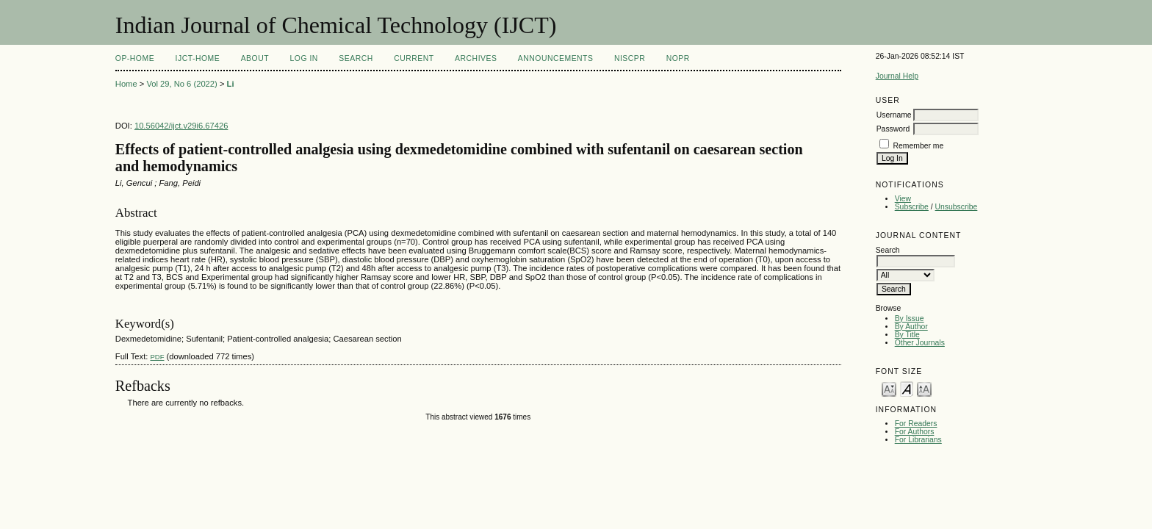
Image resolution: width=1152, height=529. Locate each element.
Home (126, 83)
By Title (907, 335)
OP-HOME (134, 58)
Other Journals (920, 343)
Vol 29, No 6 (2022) (181, 83)
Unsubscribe (956, 207)
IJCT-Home (198, 58)
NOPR (678, 58)
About (255, 58)
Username (894, 115)
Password (893, 129)
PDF (157, 357)
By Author (911, 327)
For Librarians (918, 440)
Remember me (918, 146)
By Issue (909, 318)
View (903, 199)
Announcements (556, 58)
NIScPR (629, 58)
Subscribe (912, 207)
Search (355, 58)
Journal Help (897, 76)
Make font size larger (924, 388)
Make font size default (906, 388)
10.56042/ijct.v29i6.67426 (181, 125)
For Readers (916, 424)
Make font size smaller (889, 388)
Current (413, 58)
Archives (476, 58)
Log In (304, 58)
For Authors (915, 432)
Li (230, 83)
